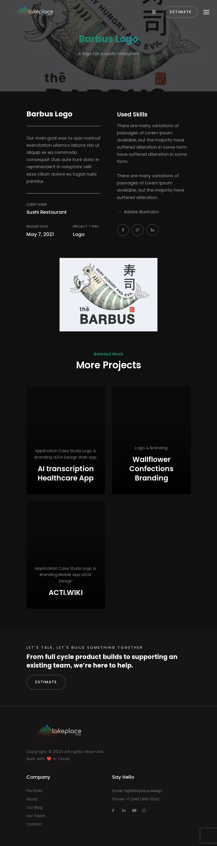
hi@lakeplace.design (143, 791)
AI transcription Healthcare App (66, 473)
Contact (34, 824)
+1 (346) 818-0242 (142, 799)
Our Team (35, 816)
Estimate (46, 682)
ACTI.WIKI (66, 593)
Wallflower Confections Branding (151, 468)
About (32, 799)
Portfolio (34, 791)
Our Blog (34, 807)
